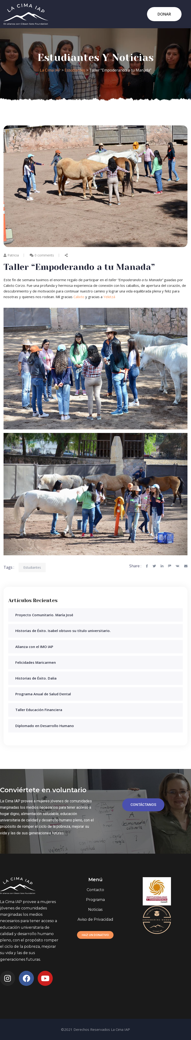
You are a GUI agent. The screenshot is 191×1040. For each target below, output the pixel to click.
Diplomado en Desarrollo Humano (44, 725)
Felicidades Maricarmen (35, 662)
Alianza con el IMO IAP (34, 646)
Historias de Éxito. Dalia (36, 678)
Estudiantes (32, 567)
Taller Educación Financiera (38, 709)
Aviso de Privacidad (95, 919)
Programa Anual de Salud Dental (43, 694)
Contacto (95, 890)
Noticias (95, 909)
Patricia (11, 255)
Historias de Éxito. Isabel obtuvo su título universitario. (63, 630)
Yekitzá (109, 296)
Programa (95, 899)
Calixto (78, 296)
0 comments (44, 255)
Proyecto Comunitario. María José (44, 614)
